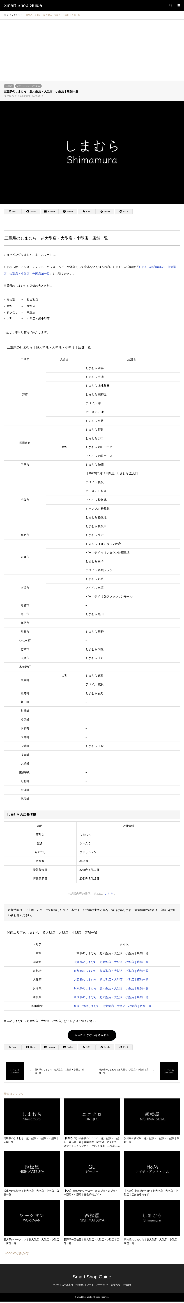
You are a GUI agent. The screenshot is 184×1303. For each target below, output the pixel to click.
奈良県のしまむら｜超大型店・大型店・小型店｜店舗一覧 (111, 997)
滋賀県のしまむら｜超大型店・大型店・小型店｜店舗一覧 (111, 962)
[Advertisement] (92, 54)
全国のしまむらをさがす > (92, 1035)
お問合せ (127, 1284)
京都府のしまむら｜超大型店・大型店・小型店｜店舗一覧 (111, 970)
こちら (109, 893)
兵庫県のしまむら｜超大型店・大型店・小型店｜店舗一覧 (111, 988)
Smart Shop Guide (92, 1276)
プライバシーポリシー (98, 1284)
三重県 (9, 86)
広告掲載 (115, 1284)
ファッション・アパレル (28, 86)
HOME (56, 1284)
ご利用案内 (67, 1284)
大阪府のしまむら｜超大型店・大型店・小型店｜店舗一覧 (111, 979)
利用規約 (79, 1284)
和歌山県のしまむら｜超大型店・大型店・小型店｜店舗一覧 (112, 1005)
